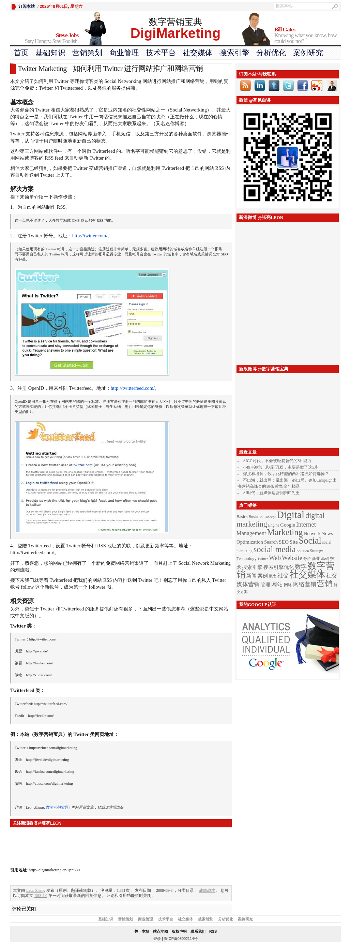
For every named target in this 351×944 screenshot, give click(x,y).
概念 (272, 576)
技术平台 (161, 52)
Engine (273, 525)
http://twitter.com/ (90, 235)
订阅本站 (26, 6)
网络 (288, 584)
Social (310, 540)
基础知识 (50, 52)
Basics (242, 516)
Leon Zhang (35, 890)
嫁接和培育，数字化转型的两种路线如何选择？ (286, 474)
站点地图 (160, 931)
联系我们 (197, 931)
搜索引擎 (234, 52)
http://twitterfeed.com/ (133, 388)
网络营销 (304, 584)
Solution (303, 551)
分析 (307, 559)
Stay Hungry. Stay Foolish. (44, 38)
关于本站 (141, 931)
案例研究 (308, 52)
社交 (283, 575)
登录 (157, 938)
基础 (325, 558)
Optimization (249, 542)
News (327, 533)
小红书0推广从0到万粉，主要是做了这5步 (280, 467)
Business (255, 517)
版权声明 (179, 931)
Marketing (285, 532)
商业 (316, 559)
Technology (246, 558)
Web (275, 557)
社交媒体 (198, 52)
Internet (306, 524)
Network (312, 533)
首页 (21, 52)
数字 (301, 566)
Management (251, 533)
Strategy (316, 551)
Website (292, 557)
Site (294, 542)
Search (271, 542)
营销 (325, 583)
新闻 (251, 575)
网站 (277, 584)
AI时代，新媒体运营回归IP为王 (271, 493)
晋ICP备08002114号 (181, 938)
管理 (265, 584)
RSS (213, 931)
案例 (263, 575)
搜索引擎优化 (278, 567)
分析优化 (271, 52)
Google (287, 525)
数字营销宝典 (57, 807)
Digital (290, 514)
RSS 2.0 (40, 896)
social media (275, 549)
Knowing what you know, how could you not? (307, 35)
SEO (284, 542)
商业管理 (124, 52)
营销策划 (87, 52)
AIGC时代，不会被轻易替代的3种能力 (277, 461)
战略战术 (207, 890)
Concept (269, 517)
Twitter (263, 559)
